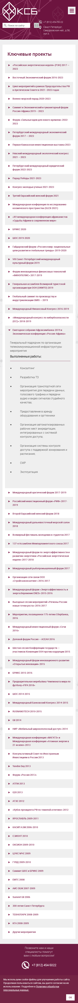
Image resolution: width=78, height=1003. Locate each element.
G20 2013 (18, 792)
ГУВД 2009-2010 (22, 862)
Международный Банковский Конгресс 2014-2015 (40, 702)
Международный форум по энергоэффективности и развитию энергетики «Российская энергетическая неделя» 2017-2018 (41, 556)
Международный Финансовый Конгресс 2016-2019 (41, 308)
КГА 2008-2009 (21, 923)
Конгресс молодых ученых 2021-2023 (33, 187)
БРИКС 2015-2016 (22, 672)
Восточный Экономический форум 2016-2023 (38, 77)
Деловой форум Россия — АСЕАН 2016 (34, 639)
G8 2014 (17, 720)
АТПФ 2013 (19, 783)
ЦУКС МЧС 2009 (21, 853)
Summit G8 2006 (21, 897)
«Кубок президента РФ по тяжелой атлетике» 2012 (40, 809)
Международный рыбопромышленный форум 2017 (41, 568)
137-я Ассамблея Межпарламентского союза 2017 (41, 543)
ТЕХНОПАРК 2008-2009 (25, 914)
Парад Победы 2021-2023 (27, 178)
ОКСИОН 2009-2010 (23, 844)
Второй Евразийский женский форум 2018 (36, 513)
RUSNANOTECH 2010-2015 (27, 711)
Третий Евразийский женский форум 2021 (36, 195)
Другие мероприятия (24, 932)
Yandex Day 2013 (22, 766)
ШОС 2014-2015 (21, 693)
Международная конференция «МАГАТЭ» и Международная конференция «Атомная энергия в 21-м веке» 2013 (41, 741)
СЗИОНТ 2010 (20, 835)
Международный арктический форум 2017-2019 (39, 492)
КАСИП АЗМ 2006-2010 (25, 827)
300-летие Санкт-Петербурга (28, 905)
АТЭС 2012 (18, 801)
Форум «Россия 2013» (25, 774)
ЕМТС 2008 (19, 879)
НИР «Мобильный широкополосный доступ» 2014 (40, 728)
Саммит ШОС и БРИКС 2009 (28, 870)
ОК (70, 997)
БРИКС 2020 (19, 229)
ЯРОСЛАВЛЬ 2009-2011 (26, 818)
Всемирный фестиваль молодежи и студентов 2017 (41, 534)
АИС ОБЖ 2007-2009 (24, 888)
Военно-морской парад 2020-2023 (32, 98)
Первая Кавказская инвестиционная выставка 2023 (41, 144)
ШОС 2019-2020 (21, 238)
